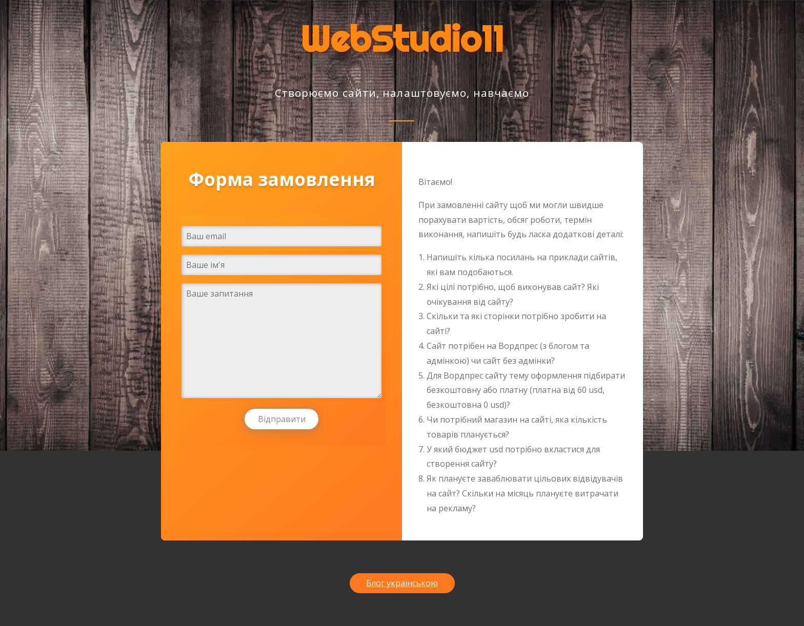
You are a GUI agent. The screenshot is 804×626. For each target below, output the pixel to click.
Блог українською (402, 583)
